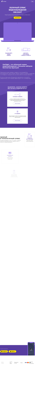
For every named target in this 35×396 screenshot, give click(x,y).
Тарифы (21, 379)
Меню (32, 1)
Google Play (4, 368)
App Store (12, 368)
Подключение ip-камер (16, 380)
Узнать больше (17, 17)
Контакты (26, 379)
